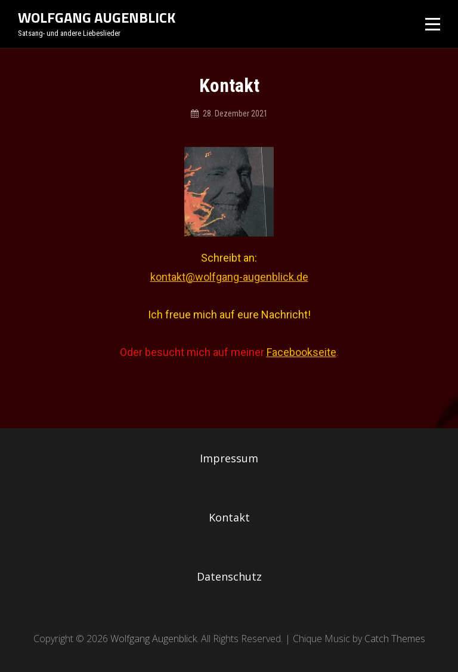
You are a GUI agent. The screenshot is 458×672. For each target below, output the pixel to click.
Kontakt (229, 517)
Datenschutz (229, 576)
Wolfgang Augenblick (96, 17)
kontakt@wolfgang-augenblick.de (229, 277)
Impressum (229, 458)
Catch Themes (394, 638)
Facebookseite (301, 352)
